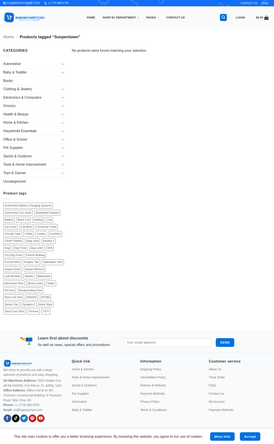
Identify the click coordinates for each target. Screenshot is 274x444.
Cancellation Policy (153, 377)
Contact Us (175, 17)
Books (8, 81)
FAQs (265, 3)
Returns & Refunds (153, 385)
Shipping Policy (150, 369)
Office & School (15, 139)
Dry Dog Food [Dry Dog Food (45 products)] (13, 255)
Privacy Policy (149, 401)
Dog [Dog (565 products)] (7, 247)
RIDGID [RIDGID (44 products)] (32, 297)
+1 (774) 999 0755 (26, 405)
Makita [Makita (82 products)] (29, 276)
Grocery (9, 106)
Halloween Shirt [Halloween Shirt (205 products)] (53, 262)
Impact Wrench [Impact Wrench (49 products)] (34, 269)
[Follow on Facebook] (7, 418)
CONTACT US (249, 3)
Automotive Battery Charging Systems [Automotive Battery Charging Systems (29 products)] (28, 205)
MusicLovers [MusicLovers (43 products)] (35, 283)
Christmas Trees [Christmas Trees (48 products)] (46, 226)
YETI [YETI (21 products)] (46, 311)
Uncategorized (14, 181)
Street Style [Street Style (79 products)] (45, 304)
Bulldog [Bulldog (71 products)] (38, 219)
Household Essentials (20, 131)
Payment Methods (152, 393)
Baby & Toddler (15, 72)
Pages (152, 18)
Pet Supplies (13, 148)
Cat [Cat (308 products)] (49, 219)
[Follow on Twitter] (24, 418)
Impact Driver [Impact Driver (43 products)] (13, 269)
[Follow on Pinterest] (32, 418)
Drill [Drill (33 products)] (49, 247)
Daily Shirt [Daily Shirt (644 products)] (32, 241)
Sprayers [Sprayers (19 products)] (27, 304)
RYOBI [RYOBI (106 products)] (45, 297)
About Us (215, 369)
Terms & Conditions (153, 410)
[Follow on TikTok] (16, 418)
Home (91, 17)
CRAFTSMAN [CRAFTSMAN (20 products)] (13, 241)
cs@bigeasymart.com (28, 410)
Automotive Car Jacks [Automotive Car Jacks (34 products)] (18, 212)
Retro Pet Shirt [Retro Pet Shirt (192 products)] (14, 297)
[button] (223, 17)
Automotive (12, 64)
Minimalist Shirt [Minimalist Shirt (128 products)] (14, 283)
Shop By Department (121, 18)
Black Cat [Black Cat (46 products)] (24, 219)
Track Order (217, 377)
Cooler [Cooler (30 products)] (41, 233)
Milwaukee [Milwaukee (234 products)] (43, 276)
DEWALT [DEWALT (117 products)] (48, 241)
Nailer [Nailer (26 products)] (51, 283)
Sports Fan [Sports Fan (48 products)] (11, 304)
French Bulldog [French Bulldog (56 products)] (35, 255)
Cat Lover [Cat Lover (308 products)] (11, 226)
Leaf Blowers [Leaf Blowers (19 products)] (13, 276)
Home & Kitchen (15, 122)
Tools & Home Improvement (24, 164)
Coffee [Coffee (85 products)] (29, 233)
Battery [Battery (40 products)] (9, 219)
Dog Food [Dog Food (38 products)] (20, 247)
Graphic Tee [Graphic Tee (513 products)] (31, 262)
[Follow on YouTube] (41, 418)
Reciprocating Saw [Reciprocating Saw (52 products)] (30, 290)
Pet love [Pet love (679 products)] (10, 290)
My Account (216, 401)
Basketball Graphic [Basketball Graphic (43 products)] (47, 212)
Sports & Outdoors (17, 156)
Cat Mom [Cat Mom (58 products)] (26, 226)
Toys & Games (14, 173)
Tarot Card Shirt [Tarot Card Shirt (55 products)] (14, 311)
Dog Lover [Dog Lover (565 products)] (36, 247)
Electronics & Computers (22, 97)
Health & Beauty (15, 114)
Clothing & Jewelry (17, 89)
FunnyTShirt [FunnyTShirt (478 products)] (12, 262)
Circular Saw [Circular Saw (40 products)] (12, 233)
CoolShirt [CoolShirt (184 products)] (55, 233)
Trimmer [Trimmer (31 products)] (33, 311)
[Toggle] (62, 64)
